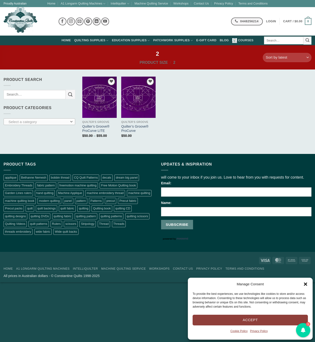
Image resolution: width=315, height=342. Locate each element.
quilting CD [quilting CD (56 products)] (122, 208)
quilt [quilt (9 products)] (29, 208)
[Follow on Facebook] (62, 21)
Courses (243, 40)
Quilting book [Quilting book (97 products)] (102, 208)
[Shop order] (287, 57)
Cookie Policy (239, 331)
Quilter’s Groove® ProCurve (134, 129)
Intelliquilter (120, 3)
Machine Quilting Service (151, 3)
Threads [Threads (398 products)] (119, 224)
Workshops (181, 3)
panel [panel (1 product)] (68, 201)
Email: (166, 183)
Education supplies (131, 40)
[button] (305, 284)
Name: (166, 203)
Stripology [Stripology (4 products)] (87, 224)
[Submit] (307, 41)
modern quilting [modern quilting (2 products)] (49, 201)
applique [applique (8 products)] (10, 177)
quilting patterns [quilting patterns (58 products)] (111, 216)
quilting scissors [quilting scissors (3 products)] (137, 216)
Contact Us (201, 3)
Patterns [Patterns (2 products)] (96, 201)
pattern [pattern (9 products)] (81, 201)
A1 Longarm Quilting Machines (83, 3)
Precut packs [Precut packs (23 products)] (14, 208)
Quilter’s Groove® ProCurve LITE (96, 129)
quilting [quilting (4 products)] (83, 208)
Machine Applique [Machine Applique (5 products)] (70, 193)
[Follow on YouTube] (105, 21)
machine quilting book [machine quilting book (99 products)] (19, 201)
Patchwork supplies (173, 40)
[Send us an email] (79, 21)
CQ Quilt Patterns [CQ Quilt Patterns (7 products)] (86, 177)
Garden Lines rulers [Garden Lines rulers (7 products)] (18, 193)
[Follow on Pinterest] (88, 21)
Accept (250, 320)
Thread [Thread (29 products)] (104, 224)
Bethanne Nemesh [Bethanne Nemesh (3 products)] (33, 177)
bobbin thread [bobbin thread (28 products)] (60, 177)
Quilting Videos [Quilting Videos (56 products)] (15, 224)
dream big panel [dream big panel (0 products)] (127, 177)
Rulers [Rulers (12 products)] (56, 224)
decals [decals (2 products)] (106, 177)
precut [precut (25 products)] (110, 201)
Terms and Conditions (253, 3)
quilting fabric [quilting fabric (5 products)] (62, 216)
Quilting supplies (91, 40)
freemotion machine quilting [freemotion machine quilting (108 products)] (78, 185)
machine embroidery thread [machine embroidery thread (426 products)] (105, 193)
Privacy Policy (259, 331)
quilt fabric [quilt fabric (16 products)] (67, 208)
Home (51, 3)
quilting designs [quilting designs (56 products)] (15, 216)
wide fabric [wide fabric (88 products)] (43, 231)
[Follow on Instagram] (71, 21)
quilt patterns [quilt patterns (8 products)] (38, 224)
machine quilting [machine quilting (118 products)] (139, 193)
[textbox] (38, 122)
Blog (224, 40)
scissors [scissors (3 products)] (70, 224)
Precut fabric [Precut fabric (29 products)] (127, 201)
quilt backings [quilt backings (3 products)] (46, 208)
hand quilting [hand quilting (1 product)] (45, 193)
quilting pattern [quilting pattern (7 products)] (86, 216)
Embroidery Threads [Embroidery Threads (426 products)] (18, 185)
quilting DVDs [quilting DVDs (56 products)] (40, 216)
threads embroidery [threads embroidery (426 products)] (18, 231)
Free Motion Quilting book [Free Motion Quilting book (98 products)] (118, 185)
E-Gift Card (206, 40)
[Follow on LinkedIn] (97, 21)
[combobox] (39, 121)
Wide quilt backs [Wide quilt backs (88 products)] (66, 231)
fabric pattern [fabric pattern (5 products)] (46, 185)
